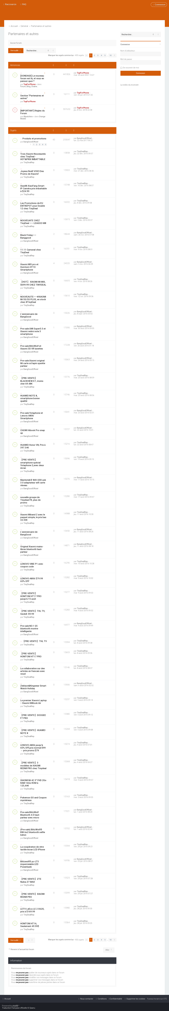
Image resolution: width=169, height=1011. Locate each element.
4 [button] (101, 55)
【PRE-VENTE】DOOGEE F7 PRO (33, 716)
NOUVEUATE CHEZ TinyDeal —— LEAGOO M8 (33, 221)
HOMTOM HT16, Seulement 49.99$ (29, 924)
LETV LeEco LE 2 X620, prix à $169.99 (32, 910)
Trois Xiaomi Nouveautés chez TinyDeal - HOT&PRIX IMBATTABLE (33, 157)
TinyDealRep (29, 162)
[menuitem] (23, 4)
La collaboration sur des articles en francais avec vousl (32, 671)
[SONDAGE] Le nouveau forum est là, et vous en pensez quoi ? (32, 78)
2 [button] (94, 55)
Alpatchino (28, 116)
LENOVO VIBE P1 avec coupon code (31, 565)
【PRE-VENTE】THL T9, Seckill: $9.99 (32, 612)
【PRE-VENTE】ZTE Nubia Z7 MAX (30, 880)
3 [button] (97, 55)
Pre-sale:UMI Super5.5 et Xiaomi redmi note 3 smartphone (33, 331)
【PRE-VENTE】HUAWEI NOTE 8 (32, 731)
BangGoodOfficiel (31, 142)
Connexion (125, 44)
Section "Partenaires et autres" (32, 97)
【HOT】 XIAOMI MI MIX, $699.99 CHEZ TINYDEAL (33, 283)
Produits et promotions (34, 138)
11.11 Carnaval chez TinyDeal (30, 251)
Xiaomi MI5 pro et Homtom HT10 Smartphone (29, 267)
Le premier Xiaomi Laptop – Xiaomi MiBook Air (33, 701)
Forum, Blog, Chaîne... (29, 86)
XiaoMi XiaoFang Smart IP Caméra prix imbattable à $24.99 (33, 188)
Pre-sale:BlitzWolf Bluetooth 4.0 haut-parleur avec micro (30, 815)
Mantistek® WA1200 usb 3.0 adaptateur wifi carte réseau (33, 483)
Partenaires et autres (23, 34)
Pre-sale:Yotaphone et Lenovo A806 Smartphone (31, 416)
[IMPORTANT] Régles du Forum (32, 112)
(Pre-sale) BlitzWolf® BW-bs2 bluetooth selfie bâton (32, 832)
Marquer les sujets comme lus (61, 55)
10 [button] (110, 55)
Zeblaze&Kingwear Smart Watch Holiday (33, 687)
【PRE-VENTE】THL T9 (34, 641)
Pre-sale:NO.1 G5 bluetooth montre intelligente (29, 629)
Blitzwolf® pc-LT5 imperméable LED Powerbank (29, 864)
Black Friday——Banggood (28, 236)
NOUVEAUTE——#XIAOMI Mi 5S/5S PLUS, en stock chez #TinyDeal (33, 299)
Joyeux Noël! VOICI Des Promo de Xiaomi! (32, 172)
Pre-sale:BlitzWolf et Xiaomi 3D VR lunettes (31, 347)
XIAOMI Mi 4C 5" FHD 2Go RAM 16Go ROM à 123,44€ (33, 783)
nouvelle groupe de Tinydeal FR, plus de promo (30, 500)
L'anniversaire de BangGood (28, 315)
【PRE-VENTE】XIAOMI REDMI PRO (32, 895)
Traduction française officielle (14, 1008)
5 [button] (104, 55)
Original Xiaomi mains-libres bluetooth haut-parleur (31, 549)
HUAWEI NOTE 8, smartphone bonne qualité (30, 398)
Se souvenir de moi (131, 68)
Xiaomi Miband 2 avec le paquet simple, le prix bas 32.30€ (33, 517)
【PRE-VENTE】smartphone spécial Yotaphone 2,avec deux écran (32, 463)
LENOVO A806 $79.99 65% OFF (31, 579)
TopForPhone (30, 84)
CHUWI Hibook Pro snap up (32, 431)
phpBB (15, 1006)
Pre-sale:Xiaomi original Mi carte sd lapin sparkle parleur (32, 363)
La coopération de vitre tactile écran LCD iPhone (32, 848)
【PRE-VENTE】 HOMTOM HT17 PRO (30, 655)
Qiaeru (32, 1008)
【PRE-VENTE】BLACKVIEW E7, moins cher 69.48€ (31, 381)
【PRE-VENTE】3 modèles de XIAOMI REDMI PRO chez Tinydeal (33, 765)
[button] (86, 55)
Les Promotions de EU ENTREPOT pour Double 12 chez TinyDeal (32, 206)
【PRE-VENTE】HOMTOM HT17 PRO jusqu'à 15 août (30, 596)
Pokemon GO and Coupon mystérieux (33, 799)
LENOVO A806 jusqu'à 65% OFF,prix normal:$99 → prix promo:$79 (33, 748)
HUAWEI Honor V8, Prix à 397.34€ (32, 446)
